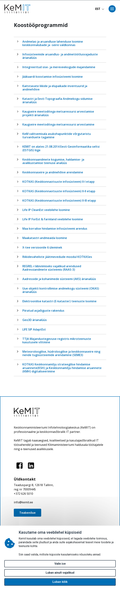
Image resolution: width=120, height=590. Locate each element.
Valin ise (60, 563)
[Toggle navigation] (112, 8)
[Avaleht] (18, 9)
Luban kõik (60, 581)
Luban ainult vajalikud (60, 572)
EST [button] (99, 9)
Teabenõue (27, 513)
